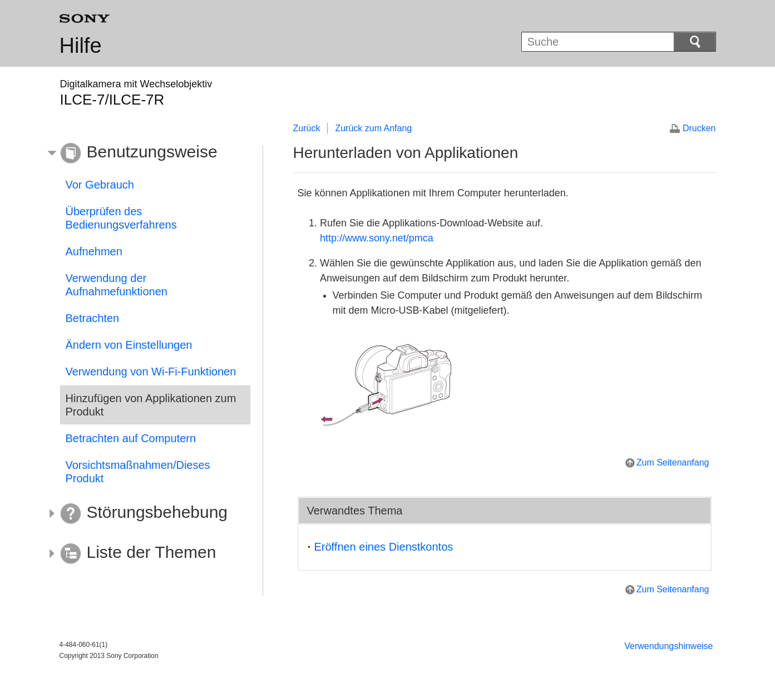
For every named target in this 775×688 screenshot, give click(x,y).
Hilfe (81, 45)
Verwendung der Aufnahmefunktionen (116, 285)
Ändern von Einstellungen (129, 345)
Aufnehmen (94, 251)
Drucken (699, 128)
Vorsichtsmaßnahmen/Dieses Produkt (138, 471)
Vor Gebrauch (100, 185)
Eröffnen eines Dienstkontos (383, 547)
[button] (146, 153)
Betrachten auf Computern (131, 438)
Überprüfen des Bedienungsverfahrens (121, 218)
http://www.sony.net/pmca (376, 238)
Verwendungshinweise (668, 646)
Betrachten (93, 318)
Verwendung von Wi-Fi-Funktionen (151, 371)
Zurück (306, 128)
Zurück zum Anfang (373, 128)
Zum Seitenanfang (672, 462)
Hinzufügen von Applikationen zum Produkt (151, 405)
